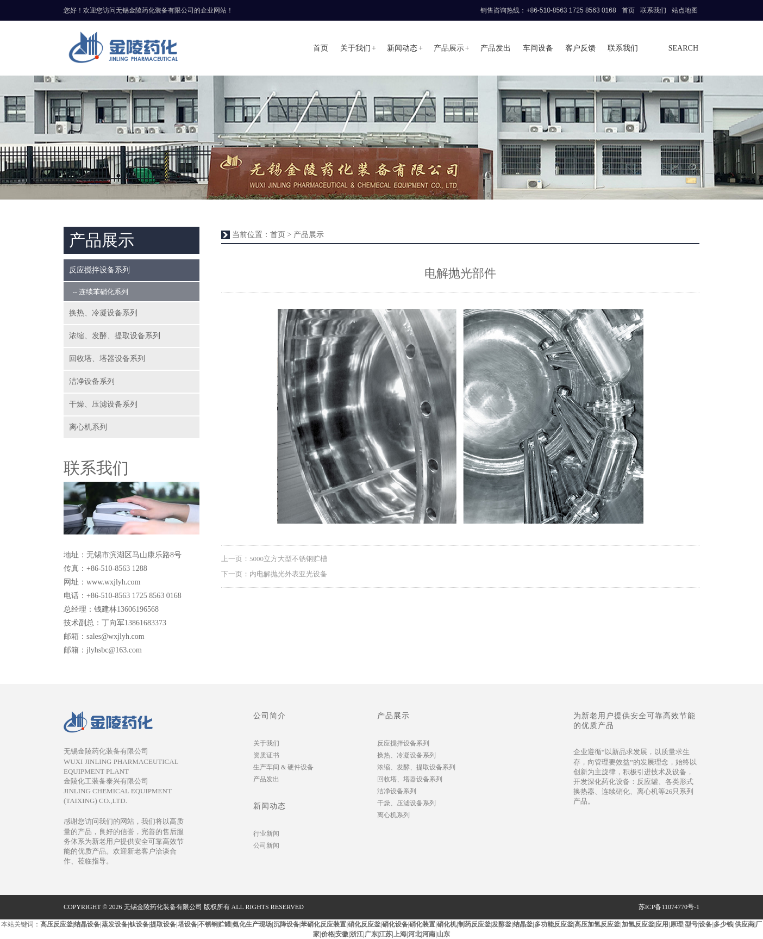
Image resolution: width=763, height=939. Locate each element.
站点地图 (685, 10)
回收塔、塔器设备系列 (107, 359)
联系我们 (653, 10)
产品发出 (495, 48)
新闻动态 (402, 48)
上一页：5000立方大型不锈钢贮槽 (274, 559)
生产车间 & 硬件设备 (283, 767)
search (683, 48)
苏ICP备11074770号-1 (669, 907)
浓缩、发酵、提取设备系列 (114, 336)
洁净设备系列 (92, 381)
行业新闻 (266, 833)
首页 (628, 10)
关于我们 (355, 48)
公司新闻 (266, 845)
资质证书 (266, 755)
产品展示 (449, 48)
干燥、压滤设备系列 (103, 404)
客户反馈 (580, 48)
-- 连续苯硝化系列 (98, 292)
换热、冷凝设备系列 (103, 313)
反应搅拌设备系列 (99, 270)
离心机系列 (88, 427)
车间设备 (538, 48)
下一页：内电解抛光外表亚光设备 (274, 574)
